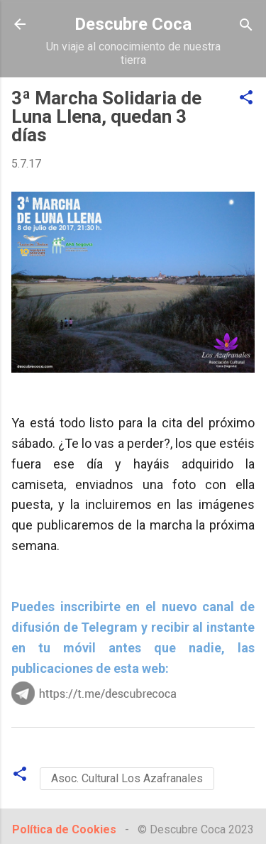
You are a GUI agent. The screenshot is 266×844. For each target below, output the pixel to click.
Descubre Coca (133, 24)
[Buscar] (246, 26)
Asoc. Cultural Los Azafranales (127, 778)
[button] (246, 98)
